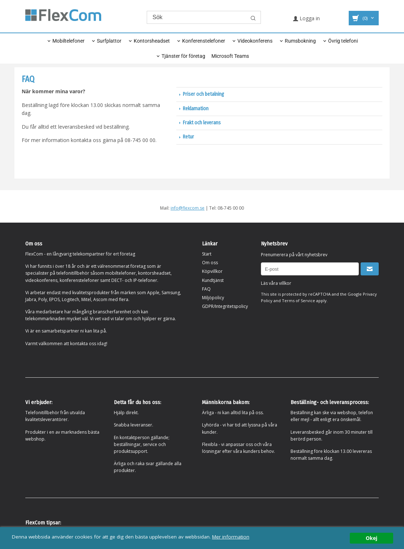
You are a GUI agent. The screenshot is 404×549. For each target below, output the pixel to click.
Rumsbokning (300, 41)
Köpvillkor (212, 271)
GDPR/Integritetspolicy (225, 306)
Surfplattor (109, 41)
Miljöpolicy (213, 298)
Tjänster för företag (183, 56)
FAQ (206, 289)
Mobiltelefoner (68, 41)
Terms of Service (298, 300)
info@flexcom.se (188, 208)
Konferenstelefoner (203, 41)
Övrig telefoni (343, 41)
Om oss (210, 263)
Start (206, 254)
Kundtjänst (213, 280)
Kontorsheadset (152, 41)
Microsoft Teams (230, 56)
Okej (371, 538)
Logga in (306, 18)
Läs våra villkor (276, 283)
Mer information (231, 536)
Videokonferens (254, 41)
